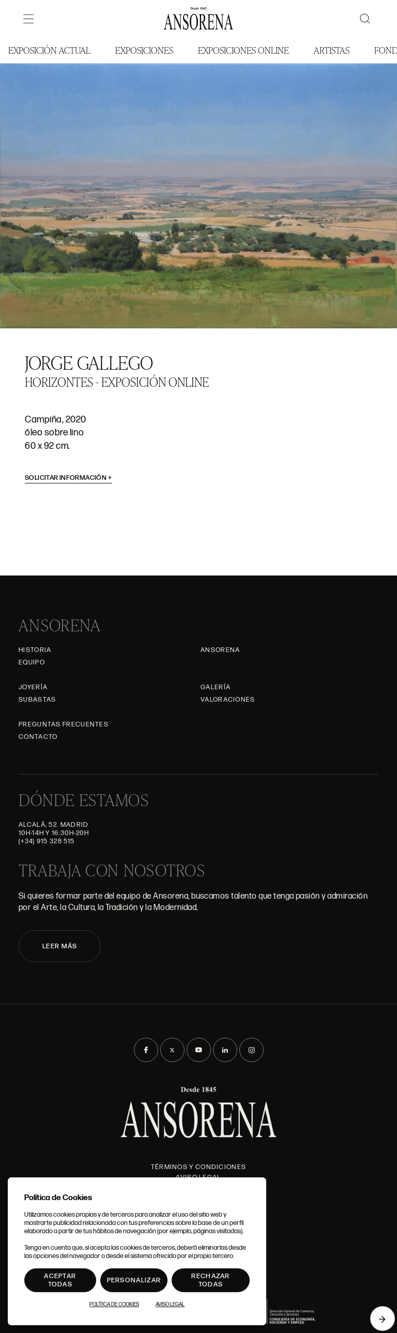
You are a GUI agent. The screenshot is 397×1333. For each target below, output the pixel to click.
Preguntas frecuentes (64, 724)
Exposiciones (144, 49)
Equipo (32, 662)
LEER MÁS (59, 946)
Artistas (331, 49)
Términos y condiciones (199, 1167)
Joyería (33, 687)
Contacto (38, 737)
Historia (35, 650)
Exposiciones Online (243, 49)
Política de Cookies (114, 1304)
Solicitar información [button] (68, 477)
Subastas (37, 699)
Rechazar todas (210, 1280)
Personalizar (134, 1280)
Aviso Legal (170, 1304)
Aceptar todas (60, 1280)
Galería (216, 687)
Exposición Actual (49, 49)
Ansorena (220, 650)
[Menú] (28, 18)
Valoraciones (228, 699)
